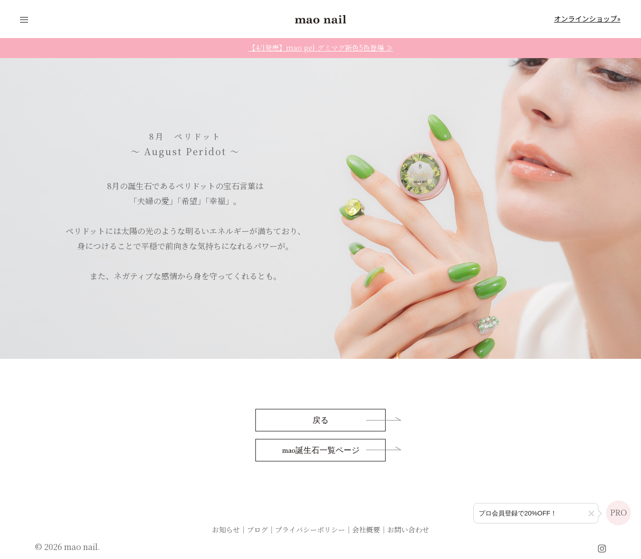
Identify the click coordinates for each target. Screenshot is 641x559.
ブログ (257, 529)
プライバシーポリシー (310, 529)
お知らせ (226, 529)
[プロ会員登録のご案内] (535, 513)
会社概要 (366, 529)
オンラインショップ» (587, 19)
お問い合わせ (408, 529)
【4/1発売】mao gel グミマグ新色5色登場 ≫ (320, 48)
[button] (591, 513)
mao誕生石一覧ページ (321, 451)
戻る (320, 421)
